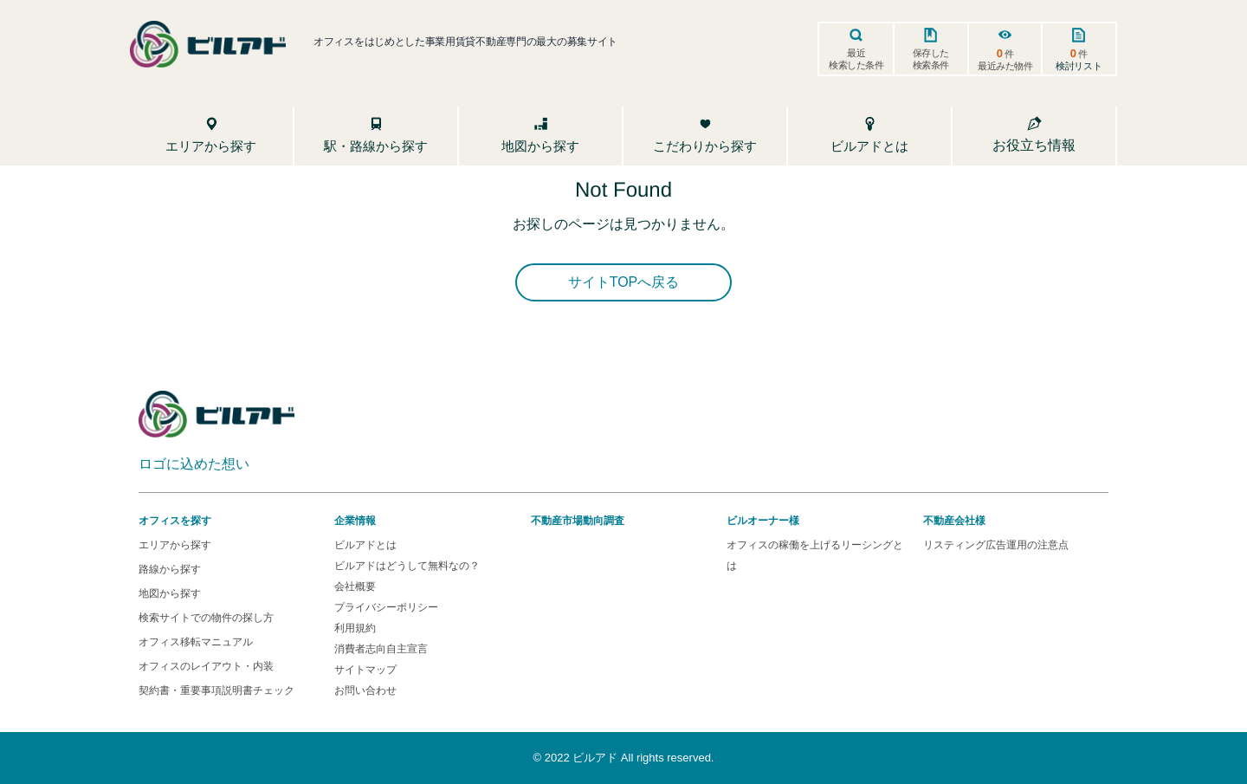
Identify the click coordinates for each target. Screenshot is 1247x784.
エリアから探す (175, 545)
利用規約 (355, 628)
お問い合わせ (365, 690)
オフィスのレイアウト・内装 (206, 666)
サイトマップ (365, 670)
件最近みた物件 (1005, 59)
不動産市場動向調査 (577, 521)
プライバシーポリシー (386, 607)
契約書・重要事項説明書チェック (216, 690)
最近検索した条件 (856, 59)
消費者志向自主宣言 (381, 649)
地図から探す (170, 593)
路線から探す (170, 569)
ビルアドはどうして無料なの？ (407, 566)
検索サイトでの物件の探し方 (206, 618)
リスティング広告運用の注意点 (996, 545)
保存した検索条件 (931, 59)
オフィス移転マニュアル (196, 642)
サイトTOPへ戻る (624, 282)
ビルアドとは (365, 545)
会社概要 (355, 586)
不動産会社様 (954, 521)
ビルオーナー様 (763, 521)
